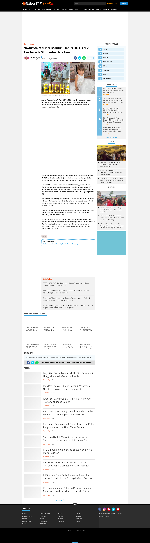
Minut (71, 9)
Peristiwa (78, 9)
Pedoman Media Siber (109, 514)
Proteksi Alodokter (103, 516)
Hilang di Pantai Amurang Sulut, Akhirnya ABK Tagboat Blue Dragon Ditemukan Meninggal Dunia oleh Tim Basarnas (112, 225)
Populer (124, 3)
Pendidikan (43, 521)
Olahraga (79, 519)
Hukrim (98, 9)
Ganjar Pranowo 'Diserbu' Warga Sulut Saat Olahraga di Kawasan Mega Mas (111, 209)
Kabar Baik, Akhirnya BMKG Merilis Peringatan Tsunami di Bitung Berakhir (68, 400)
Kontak (120, 514)
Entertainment (47, 9)
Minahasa (106, 9)
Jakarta (60, 516)
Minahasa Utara (89, 9)
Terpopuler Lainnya (111, 136)
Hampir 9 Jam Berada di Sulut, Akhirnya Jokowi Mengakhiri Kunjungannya (110, 164)
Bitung (37, 9)
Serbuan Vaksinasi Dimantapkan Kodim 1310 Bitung (60, 244)
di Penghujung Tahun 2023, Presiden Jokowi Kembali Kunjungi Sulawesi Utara (111, 172)
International (27, 516)
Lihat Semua (59, 500)
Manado (64, 9)
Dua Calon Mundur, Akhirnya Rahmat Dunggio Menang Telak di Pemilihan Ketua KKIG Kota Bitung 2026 (67, 491)
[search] (90, 3)
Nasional (57, 9)
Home (25, 9)
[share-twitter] (79, 58)
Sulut (24, 523)
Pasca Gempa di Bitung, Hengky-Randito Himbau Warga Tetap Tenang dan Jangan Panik (68, 413)
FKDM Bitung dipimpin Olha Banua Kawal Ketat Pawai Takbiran (68, 451)
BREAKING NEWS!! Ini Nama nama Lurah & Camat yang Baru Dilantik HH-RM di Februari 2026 (67, 465)
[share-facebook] (75, 58)
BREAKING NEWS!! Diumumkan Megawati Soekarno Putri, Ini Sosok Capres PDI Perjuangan (112, 217)
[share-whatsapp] (84, 58)
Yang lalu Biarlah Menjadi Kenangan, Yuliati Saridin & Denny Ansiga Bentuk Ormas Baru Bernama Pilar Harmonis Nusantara (66, 440)
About (100, 514)
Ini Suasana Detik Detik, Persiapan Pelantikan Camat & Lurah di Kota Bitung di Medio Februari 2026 (68, 478)
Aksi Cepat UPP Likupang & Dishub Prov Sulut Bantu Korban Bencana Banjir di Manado (111, 180)
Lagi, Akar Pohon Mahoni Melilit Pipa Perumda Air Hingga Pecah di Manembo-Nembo (68, 375)
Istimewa (105, 74)
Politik (78, 521)
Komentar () (91, 58)
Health (60, 514)
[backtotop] (75, 505)
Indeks (31, 9)
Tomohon (114, 9)
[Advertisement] (75, 26)
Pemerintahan (107, 78)
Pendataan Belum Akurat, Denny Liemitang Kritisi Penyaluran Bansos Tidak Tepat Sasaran (68, 426)
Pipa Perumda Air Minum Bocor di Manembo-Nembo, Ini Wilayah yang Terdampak (67, 388)
